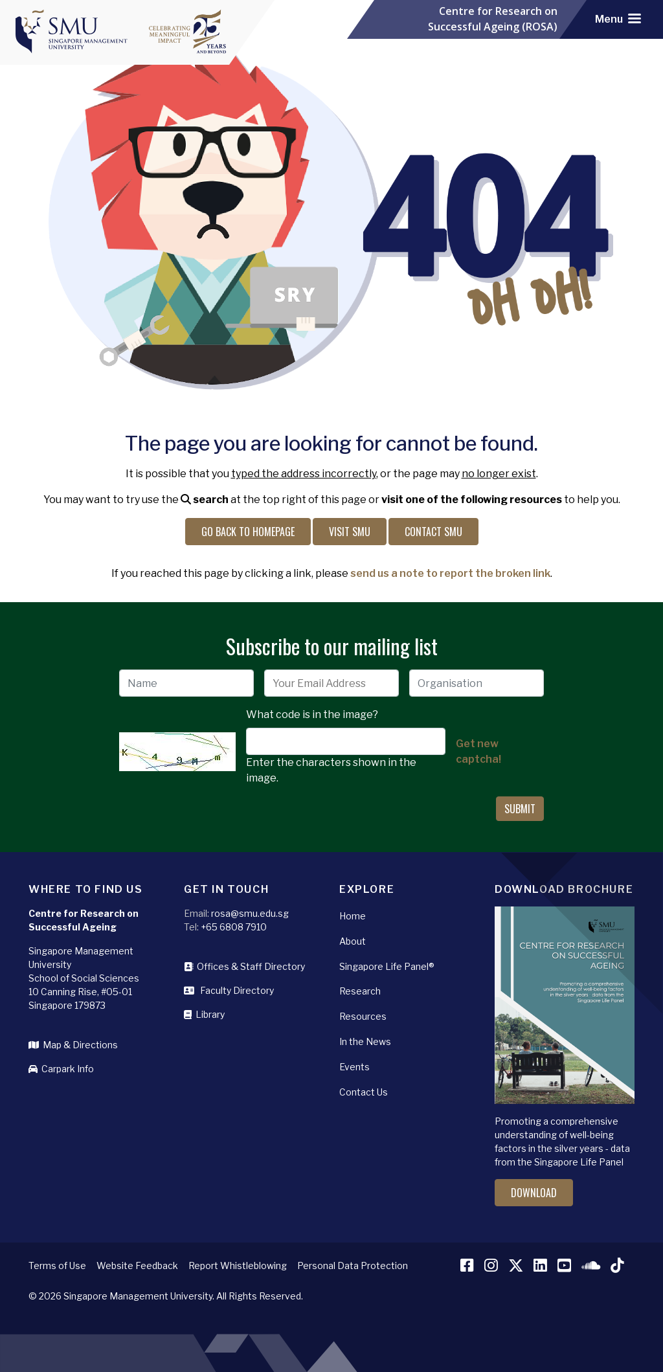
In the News (365, 1041)
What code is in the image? (312, 714)
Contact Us (363, 1091)
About (352, 941)
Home (352, 915)
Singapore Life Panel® (386, 966)
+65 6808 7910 (234, 926)
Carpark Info (61, 1068)
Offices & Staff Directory (244, 966)
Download (534, 1192)
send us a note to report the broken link (450, 573)
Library (204, 1014)
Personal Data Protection (352, 1265)
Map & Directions (73, 1044)
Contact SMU (433, 531)
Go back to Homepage (248, 531)
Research (360, 990)
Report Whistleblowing (237, 1265)
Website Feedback (137, 1265)
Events (354, 1066)
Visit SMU (349, 531)
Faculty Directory (229, 990)
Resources (363, 1016)
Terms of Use (57, 1265)
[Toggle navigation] (618, 19)
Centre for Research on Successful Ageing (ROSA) (492, 19)
